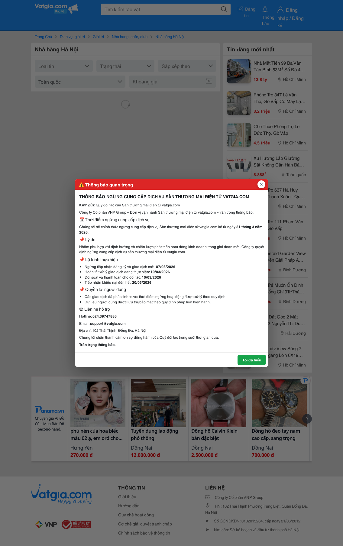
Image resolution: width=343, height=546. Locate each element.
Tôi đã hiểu (251, 359)
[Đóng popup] (261, 184)
